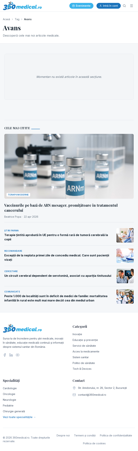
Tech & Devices (82, 368)
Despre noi (63, 435)
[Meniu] (131, 5)
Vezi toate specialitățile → (19, 417)
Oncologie (9, 394)
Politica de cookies (94, 443)
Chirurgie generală (14, 411)
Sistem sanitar (81, 357)
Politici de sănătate (84, 363)
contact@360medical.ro (92, 394)
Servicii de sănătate (84, 345)
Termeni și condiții (85, 435)
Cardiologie (10, 388)
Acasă (6, 19)
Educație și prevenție (85, 339)
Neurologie (9, 399)
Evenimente (81, 5)
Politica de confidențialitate (116, 435)
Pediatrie (8, 405)
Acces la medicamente (86, 351)
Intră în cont (108, 5)
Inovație (77, 334)
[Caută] (124, 6)
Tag (17, 19)
